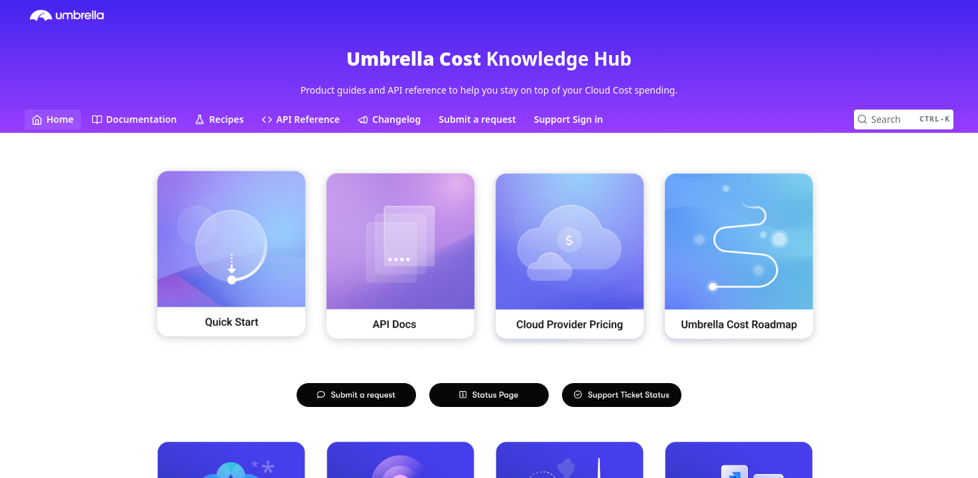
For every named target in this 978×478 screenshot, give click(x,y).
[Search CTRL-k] (903, 119)
